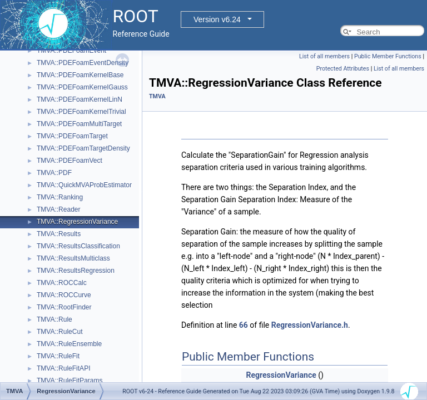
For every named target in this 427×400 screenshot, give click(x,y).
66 (243, 325)
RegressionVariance (281, 375)
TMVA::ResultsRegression (76, 270)
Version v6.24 (217, 19)
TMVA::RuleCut (59, 332)
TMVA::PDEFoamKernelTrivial (81, 112)
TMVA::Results (59, 234)
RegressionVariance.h (309, 325)
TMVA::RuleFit (58, 356)
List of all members (324, 56)
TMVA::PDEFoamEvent (71, 50)
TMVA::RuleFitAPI (63, 368)
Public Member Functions (387, 56)
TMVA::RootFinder (64, 307)
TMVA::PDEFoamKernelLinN (79, 99)
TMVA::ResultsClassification (78, 246)
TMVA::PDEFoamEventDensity (82, 63)
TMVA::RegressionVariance (77, 222)
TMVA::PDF (54, 173)
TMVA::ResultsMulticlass (73, 258)
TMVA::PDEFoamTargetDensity (83, 148)
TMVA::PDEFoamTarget (72, 136)
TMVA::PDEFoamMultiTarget (79, 124)
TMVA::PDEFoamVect (69, 160)
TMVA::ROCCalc (62, 283)
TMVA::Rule (54, 319)
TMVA (157, 96)
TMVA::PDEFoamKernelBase (80, 75)
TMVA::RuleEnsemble (69, 344)
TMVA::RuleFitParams (69, 380)
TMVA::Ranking (60, 197)
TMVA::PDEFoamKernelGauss (82, 87)
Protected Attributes (342, 68)
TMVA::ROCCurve (64, 295)
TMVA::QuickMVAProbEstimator (84, 185)
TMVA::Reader (58, 209)
